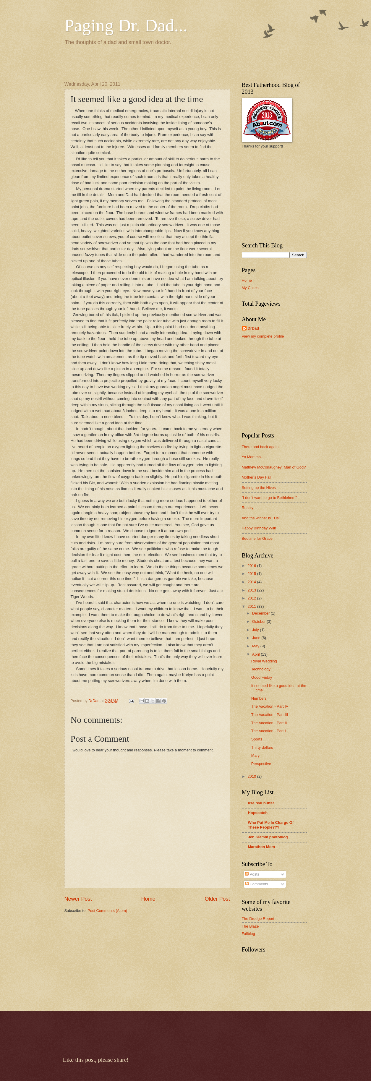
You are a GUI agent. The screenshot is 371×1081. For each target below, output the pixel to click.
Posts (252, 874)
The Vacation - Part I (268, 731)
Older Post (217, 899)
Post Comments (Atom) (107, 910)
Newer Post (78, 899)
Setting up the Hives (259, 487)
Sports (256, 739)
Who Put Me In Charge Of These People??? (271, 824)
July (256, 630)
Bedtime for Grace (257, 538)
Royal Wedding (264, 661)
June (257, 638)
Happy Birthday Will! (259, 528)
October (259, 621)
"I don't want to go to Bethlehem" (269, 497)
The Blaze (250, 926)
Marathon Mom (261, 847)
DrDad (253, 328)
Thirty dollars (262, 747)
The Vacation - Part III (269, 714)
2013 (252, 590)
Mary (255, 755)
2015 (252, 573)
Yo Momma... (253, 457)
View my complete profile (263, 336)
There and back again (260, 447)
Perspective (261, 763)
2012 (252, 598)
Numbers (259, 698)
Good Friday (261, 677)
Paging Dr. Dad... (126, 25)
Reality (247, 507)
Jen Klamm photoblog (268, 837)
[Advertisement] (133, 62)
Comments (256, 884)
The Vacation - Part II (269, 723)
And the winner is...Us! (261, 518)
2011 (252, 606)
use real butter (261, 803)
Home (148, 899)
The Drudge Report (258, 918)
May (256, 646)
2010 (252, 776)
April (256, 654)
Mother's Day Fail (256, 477)
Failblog (248, 933)
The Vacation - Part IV (270, 706)
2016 (252, 565)
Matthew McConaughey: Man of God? (274, 467)
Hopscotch (258, 813)
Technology (260, 669)
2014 (252, 582)
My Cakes (250, 288)
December (261, 613)
